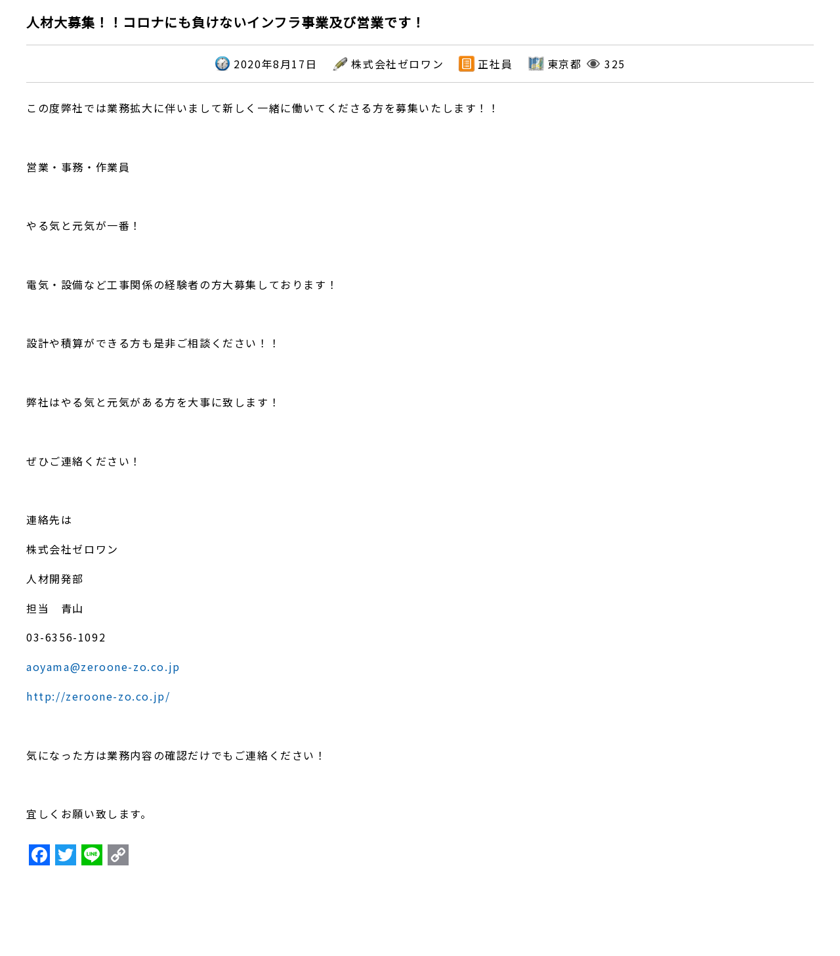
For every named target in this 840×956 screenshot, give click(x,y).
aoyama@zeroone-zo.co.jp (103, 666)
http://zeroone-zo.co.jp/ (98, 696)
